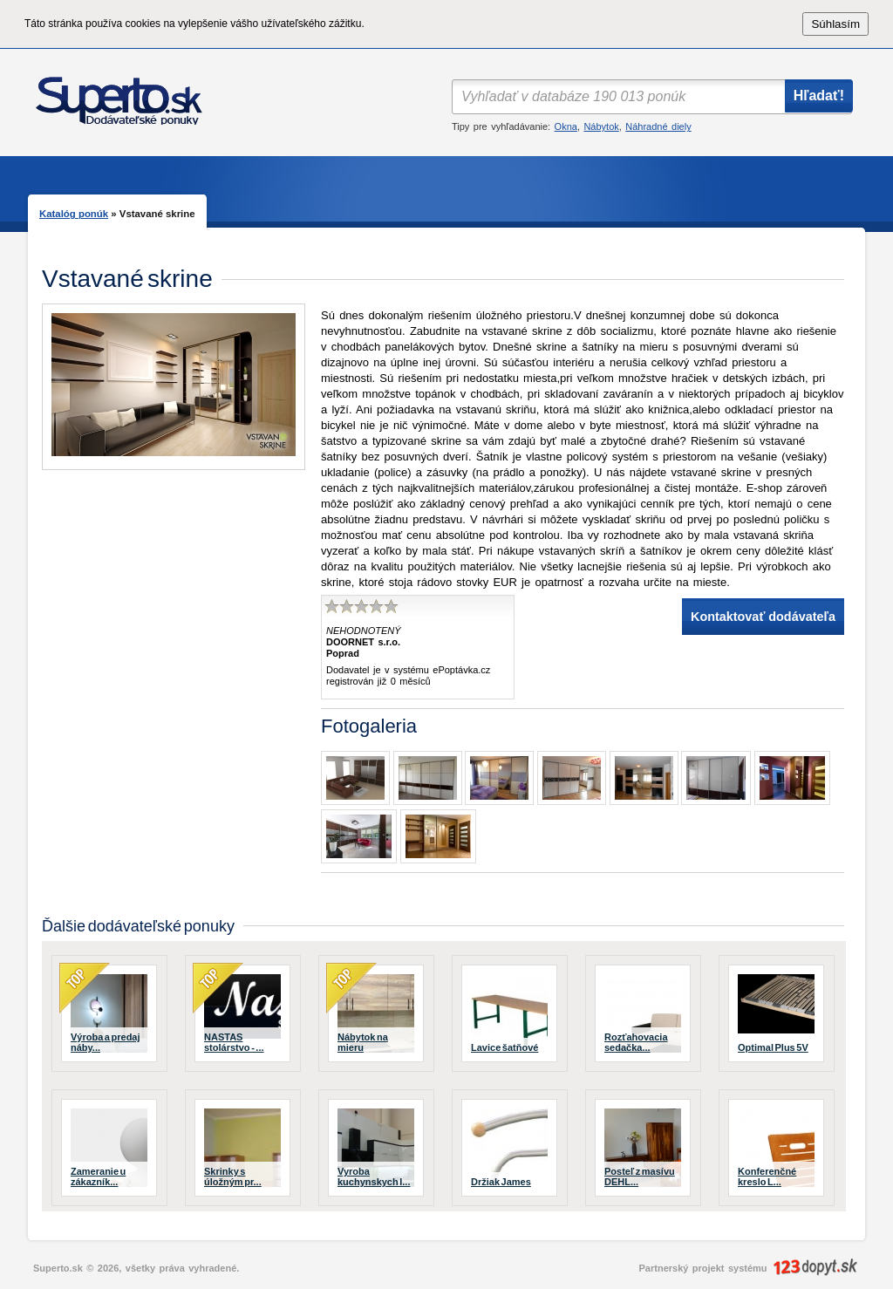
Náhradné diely (658, 126)
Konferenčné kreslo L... (767, 1176)
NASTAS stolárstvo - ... (234, 1042)
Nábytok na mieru (362, 1042)
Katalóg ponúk (73, 213)
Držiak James (501, 1181)
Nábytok (600, 126)
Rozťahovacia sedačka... (636, 1042)
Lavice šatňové (504, 1047)
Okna (566, 126)
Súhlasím (835, 24)
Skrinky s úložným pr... (233, 1176)
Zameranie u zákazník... (98, 1176)
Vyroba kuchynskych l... (373, 1176)
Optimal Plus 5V (773, 1047)
